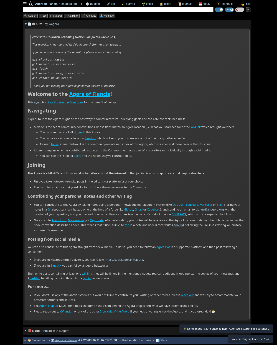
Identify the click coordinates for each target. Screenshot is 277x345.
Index (55, 144)
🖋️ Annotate (89, 15)
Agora (37, 102)
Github (128, 209)
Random (90, 138)
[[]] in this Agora (48, 330)
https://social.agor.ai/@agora (124, 259)
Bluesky (55, 265)
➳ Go (43, 15)
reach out (187, 294)
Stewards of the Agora (114, 311)
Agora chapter (49, 305)
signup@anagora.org (209, 209)
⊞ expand (56, 15)
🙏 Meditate (107, 15)
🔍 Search (30, 15)
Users (77, 155)
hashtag (34, 277)
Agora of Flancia (89, 93)
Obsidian (178, 204)
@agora (54, 24)
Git (50, 209)
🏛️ (53, 339)
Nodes (77, 132)
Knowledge (61, 102)
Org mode (96, 220)
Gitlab (139, 209)
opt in (87, 277)
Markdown (59, 220)
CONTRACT (179, 214)
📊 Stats (162, 339)
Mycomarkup (77, 220)
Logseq (191, 204)
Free (50, 102)
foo (127, 225)
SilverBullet (204, 204)
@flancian (66, 311)
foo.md (179, 225)
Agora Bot (163, 246)
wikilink (196, 127)
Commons (76, 102)
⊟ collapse (71, 15)
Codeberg (153, 209)
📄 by (43, 24)
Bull (219, 204)
